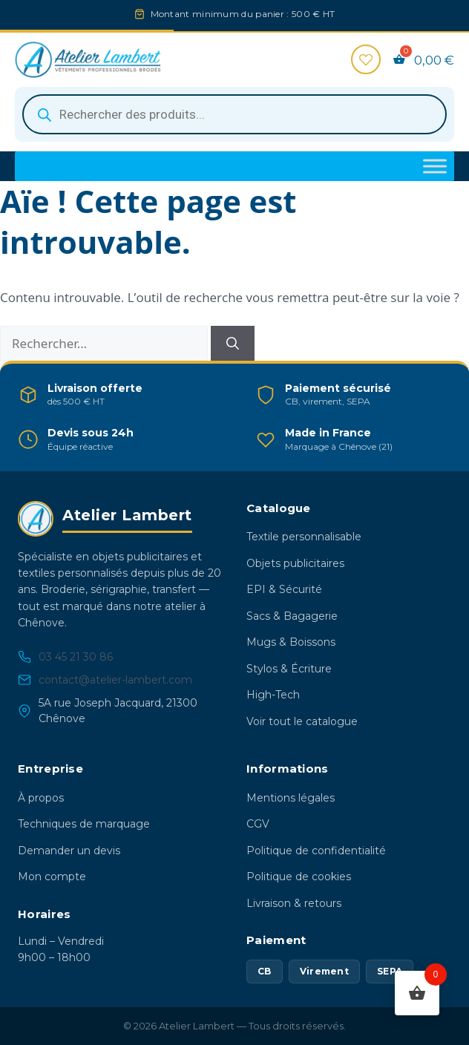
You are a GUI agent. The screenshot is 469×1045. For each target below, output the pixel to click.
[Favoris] (366, 59)
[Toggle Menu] (435, 167)
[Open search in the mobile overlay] (234, 114)
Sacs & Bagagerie (292, 616)
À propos (41, 798)
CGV (257, 824)
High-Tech (273, 694)
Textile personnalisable (303, 536)
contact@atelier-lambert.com (105, 680)
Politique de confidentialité (316, 850)
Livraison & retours (293, 903)
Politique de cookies (298, 876)
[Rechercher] (233, 343)
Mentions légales (290, 798)
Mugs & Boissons (290, 642)
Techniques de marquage (84, 824)
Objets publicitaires (295, 563)
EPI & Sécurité (284, 589)
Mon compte (52, 876)
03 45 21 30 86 (65, 657)
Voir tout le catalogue (302, 721)
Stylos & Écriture (289, 668)
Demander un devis (69, 850)
